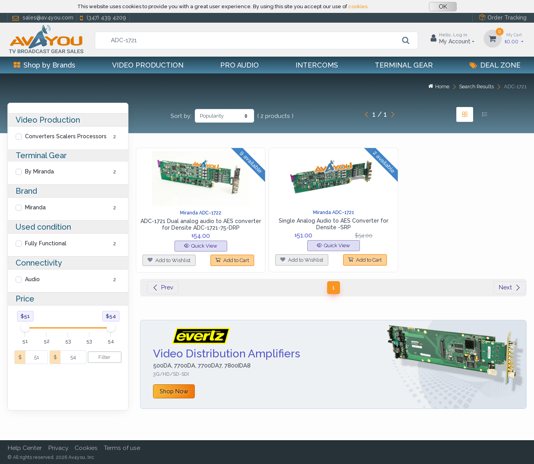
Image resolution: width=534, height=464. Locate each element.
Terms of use (122, 448)
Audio (32, 279)
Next (510, 287)
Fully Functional (45, 243)
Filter (104, 357)
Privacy (58, 448)
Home (438, 86)
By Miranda (39, 171)
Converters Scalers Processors (66, 136)
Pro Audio (239, 65)
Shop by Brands (44, 65)
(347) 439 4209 (102, 17)
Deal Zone (495, 65)
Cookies (86, 448)
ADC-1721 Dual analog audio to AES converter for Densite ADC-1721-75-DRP (201, 224)
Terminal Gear (404, 65)
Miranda (35, 207)
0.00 (514, 38)
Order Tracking (503, 17)
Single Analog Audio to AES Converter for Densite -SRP (333, 224)
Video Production (147, 65)
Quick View (200, 246)
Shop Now (174, 391)
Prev (162, 287)
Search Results (476, 86)
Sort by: (181, 116)
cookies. (358, 6)
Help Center (24, 448)
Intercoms (316, 65)
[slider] (25, 327)
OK (443, 6)
